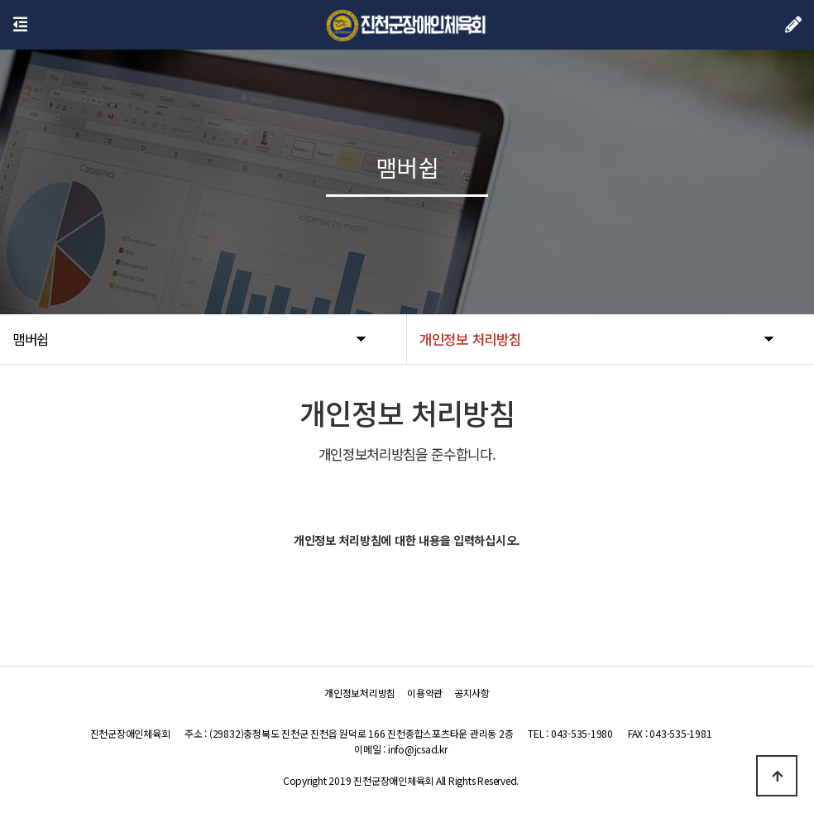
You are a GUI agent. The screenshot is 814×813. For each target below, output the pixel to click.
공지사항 (472, 693)
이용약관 (425, 693)
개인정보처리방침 (359, 693)
